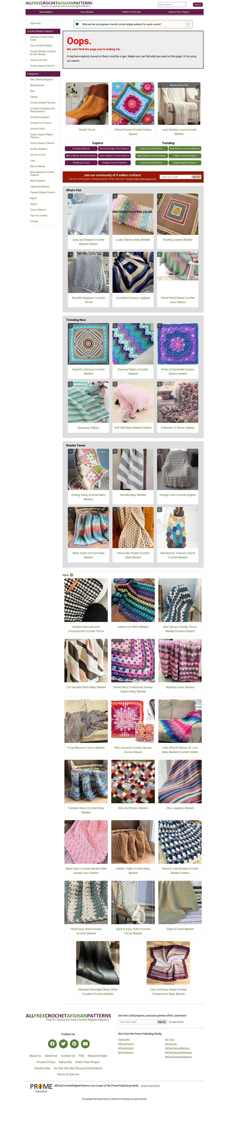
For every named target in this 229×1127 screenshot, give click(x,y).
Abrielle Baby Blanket (133, 495)
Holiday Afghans (38, 149)
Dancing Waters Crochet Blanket (133, 371)
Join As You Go (38, 154)
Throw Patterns (38, 209)
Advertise (51, 1056)
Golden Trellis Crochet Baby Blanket (133, 871)
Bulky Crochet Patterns (152, 148)
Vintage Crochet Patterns (114, 163)
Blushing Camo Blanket (180, 687)
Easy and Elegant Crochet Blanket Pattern (88, 242)
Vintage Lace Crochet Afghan (177, 495)
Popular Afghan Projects (42, 192)
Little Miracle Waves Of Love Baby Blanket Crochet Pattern (180, 750)
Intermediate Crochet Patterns (114, 156)
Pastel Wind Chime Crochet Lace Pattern (178, 300)
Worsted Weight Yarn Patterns (114, 148)
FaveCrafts (124, 1039)
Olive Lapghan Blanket (180, 808)
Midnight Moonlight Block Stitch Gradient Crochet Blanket (98, 992)
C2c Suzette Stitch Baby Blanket (86, 687)
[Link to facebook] (52, 1043)
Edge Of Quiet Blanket (180, 929)
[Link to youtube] (85, 1043)
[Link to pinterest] (74, 1043)
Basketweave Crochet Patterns (185, 148)
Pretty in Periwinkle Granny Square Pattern (177, 371)
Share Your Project (87, 1062)
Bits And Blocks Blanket (133, 808)
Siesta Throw (87, 129)
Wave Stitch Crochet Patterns (151, 156)
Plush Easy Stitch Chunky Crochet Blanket (86, 931)
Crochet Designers (40, 117)
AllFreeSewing (125, 1052)
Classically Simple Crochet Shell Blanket (133, 555)
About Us (35, 1056)
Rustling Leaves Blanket (177, 239)
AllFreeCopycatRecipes (177, 1048)
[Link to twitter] (63, 1043)
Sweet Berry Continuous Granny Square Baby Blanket (133, 689)
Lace (32, 160)
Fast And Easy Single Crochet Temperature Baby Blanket (168, 992)
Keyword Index (97, 1056)
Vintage (34, 221)
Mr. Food (169, 1039)
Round (33, 204)
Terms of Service (68, 1074)
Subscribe (35, 23)
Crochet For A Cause (40, 123)
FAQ (81, 1056)
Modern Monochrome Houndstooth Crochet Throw (86, 629)
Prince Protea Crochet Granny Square (133, 132)
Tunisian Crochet (38, 60)
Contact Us (68, 1056)
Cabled (33, 96)
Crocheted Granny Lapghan (133, 298)
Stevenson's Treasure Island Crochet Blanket (177, 555)
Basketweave (37, 85)
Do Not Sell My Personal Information (78, 1068)
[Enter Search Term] (172, 4)
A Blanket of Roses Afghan (177, 427)
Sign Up (195, 177)
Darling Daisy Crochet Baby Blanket (88, 497)
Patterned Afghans (40, 186)
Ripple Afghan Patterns (185, 163)
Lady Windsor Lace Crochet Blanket (179, 132)
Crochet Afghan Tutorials (43, 102)
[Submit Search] (198, 5)
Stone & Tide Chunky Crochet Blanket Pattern (180, 871)
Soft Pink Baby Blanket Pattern (133, 427)
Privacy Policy (133, 179)
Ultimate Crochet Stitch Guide (42, 38)
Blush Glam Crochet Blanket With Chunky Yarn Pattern (86, 871)
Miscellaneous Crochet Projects (42, 173)
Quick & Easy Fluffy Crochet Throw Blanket (133, 931)
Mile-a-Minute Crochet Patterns (81, 156)
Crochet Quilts (37, 128)
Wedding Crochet (81, 163)
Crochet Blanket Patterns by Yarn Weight (43, 53)
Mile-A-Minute (37, 166)
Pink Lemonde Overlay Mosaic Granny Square (133, 750)
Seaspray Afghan (88, 427)
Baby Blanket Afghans (41, 79)
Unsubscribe (42, 1068)
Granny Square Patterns (42, 65)
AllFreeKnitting (125, 1048)
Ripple (33, 198)
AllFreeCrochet (126, 1044)
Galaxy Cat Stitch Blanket (133, 626)
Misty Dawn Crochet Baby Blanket (88, 555)
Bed (32, 91)
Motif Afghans (37, 180)
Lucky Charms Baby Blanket (133, 239)
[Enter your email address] (138, 1021)
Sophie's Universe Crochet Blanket (88, 371)
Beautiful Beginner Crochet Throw (88, 300)
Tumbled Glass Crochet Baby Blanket (86, 810)
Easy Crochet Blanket (41, 45)
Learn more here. (150, 1085)
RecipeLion (171, 1044)
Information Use (148, 179)
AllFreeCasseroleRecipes (178, 1052)
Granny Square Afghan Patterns (41, 136)
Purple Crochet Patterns (184, 156)
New (68, 575)
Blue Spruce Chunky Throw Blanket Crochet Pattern (180, 629)
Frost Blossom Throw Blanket (86, 747)
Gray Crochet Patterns (151, 163)
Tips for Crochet (38, 215)
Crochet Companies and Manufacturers (42, 110)
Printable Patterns (81, 148)
